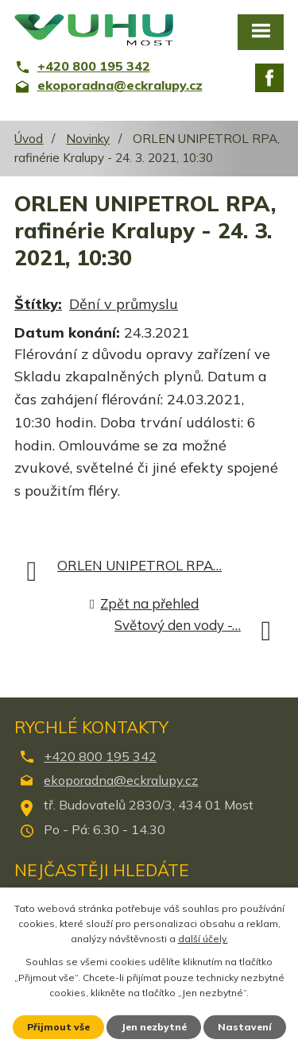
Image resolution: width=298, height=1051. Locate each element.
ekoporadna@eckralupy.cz (121, 780)
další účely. (203, 939)
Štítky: (38, 304)
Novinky (88, 138)
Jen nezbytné (154, 1027)
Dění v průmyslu (123, 304)
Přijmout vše (58, 1027)
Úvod (28, 138)
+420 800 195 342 (100, 756)
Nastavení (245, 1027)
